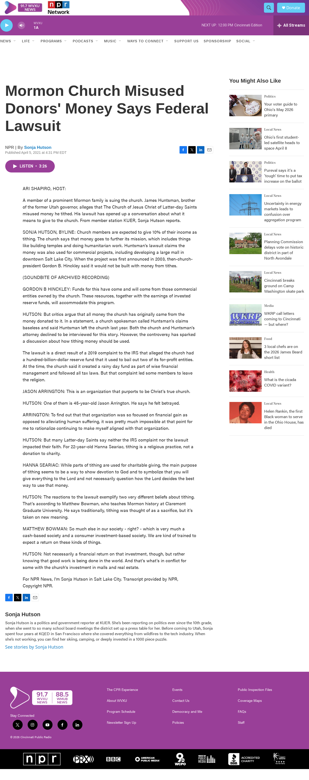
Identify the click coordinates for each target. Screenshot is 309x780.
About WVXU (117, 712)
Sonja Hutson (38, 158)
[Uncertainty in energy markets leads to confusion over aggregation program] (245, 215)
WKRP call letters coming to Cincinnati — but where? (282, 329)
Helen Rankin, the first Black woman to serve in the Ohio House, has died (284, 430)
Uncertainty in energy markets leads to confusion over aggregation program (283, 222)
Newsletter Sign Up (121, 733)
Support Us (186, 51)
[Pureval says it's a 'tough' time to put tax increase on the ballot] (245, 182)
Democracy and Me (187, 722)
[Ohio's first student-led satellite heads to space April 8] (245, 149)
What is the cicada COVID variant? (280, 393)
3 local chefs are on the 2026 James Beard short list (283, 362)
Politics (270, 107)
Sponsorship (217, 51)
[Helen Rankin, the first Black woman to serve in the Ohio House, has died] (245, 423)
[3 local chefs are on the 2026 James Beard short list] (245, 359)
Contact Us (180, 712)
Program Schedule (121, 722)
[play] (6, 36)
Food (268, 350)
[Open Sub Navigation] (15, 52)
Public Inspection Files (255, 701)
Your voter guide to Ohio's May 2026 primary (280, 120)
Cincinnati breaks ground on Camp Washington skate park (284, 296)
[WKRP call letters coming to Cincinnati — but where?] (245, 325)
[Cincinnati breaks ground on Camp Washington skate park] (245, 292)
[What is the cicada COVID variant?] (245, 392)
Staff (241, 733)
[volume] (21, 36)
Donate (296, 13)
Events (177, 701)
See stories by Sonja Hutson (34, 658)
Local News (272, 140)
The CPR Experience (122, 701)
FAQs (242, 722)
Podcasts (83, 51)
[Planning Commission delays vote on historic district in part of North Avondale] (245, 254)
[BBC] (113, 770)
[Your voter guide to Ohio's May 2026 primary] (245, 116)
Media (269, 317)
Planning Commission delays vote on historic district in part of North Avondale (284, 261)
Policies (178, 733)
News (5, 51)
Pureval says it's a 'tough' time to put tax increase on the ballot (283, 186)
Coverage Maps (250, 712)
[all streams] (291, 36)
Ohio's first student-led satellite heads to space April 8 (282, 153)
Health (269, 383)
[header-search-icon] (271, 13)
